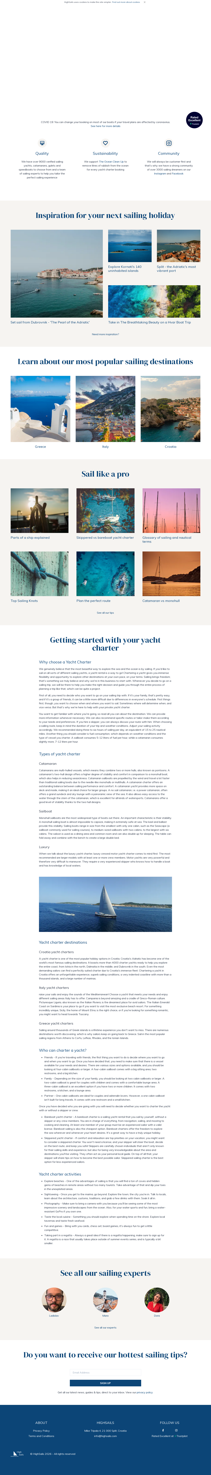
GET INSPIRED (191, 12)
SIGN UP (105, 1383)
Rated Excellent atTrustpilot (170, 1436)
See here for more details (105, 126)
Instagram (160, 173)
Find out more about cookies (126, 2)
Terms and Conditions (41, 1436)
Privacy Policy (41, 1430)
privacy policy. (144, 1392)
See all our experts (105, 1327)
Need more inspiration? (105, 334)
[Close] (145, 2)
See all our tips (105, 612)
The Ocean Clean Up (111, 161)
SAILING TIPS (168, 12)
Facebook (177, 173)
